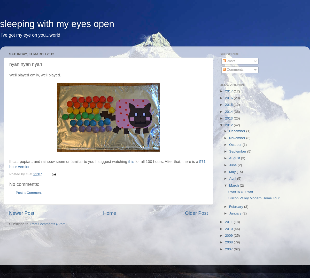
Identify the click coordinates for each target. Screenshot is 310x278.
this (131, 162)
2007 (229, 249)
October (236, 145)
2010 (229, 229)
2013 (229, 118)
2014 (229, 112)
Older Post (196, 213)
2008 (229, 242)
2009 (229, 235)
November (237, 138)
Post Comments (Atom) (48, 224)
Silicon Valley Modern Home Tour (254, 198)
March (234, 185)
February (236, 207)
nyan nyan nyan (240, 191)
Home (109, 213)
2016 (229, 98)
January (236, 213)
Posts (229, 61)
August (235, 158)
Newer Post (21, 213)
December (237, 131)
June (233, 165)
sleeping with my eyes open (57, 24)
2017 (229, 91)
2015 (229, 105)
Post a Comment (29, 193)
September (238, 151)
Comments (233, 70)
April (233, 178)
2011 (229, 222)
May (233, 172)
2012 (229, 125)
